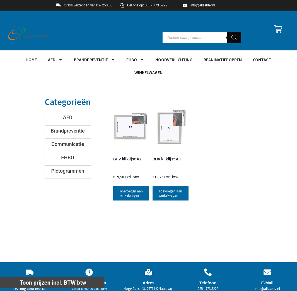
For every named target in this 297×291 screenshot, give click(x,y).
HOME (31, 59)
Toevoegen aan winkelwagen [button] (131, 193)
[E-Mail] (267, 272)
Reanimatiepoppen (223, 59)
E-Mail (267, 282)
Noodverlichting (173, 59)
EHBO (135, 60)
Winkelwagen (148, 72)
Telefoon (207, 282)
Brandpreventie (94, 60)
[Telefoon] (208, 272)
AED (55, 60)
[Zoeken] (234, 37)
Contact (262, 59)
